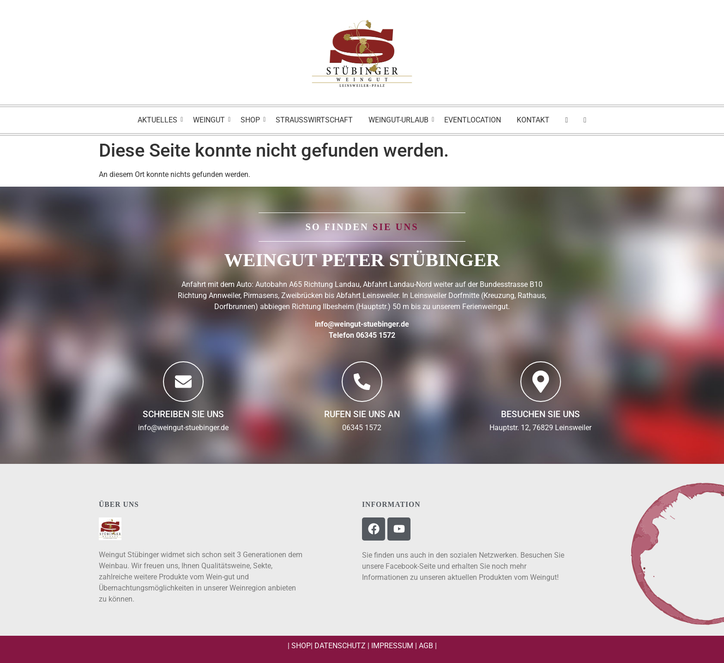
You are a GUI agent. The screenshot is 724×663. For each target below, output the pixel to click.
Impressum (392, 645)
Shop (252, 120)
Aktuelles (159, 120)
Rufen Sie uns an (362, 414)
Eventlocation (472, 120)
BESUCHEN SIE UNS (540, 414)
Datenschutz (340, 645)
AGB (426, 645)
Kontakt (533, 120)
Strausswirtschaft (314, 120)
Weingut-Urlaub (400, 120)
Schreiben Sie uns (183, 414)
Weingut (210, 120)
